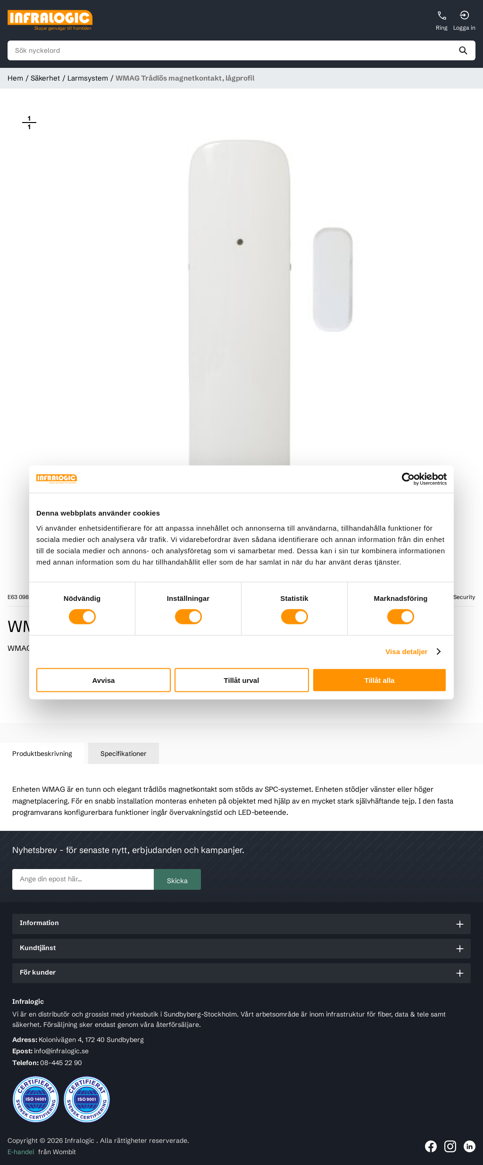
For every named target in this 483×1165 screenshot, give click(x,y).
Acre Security (457, 596)
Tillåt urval (241, 680)
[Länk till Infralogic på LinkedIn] (469, 1146)
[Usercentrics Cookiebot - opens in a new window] (405, 479)
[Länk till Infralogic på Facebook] (431, 1146)
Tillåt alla (380, 680)
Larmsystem (87, 78)
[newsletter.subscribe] (83, 879)
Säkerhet (45, 78)
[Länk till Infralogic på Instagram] (450, 1146)
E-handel (21, 1152)
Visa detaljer (406, 652)
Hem (15, 78)
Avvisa (103, 680)
